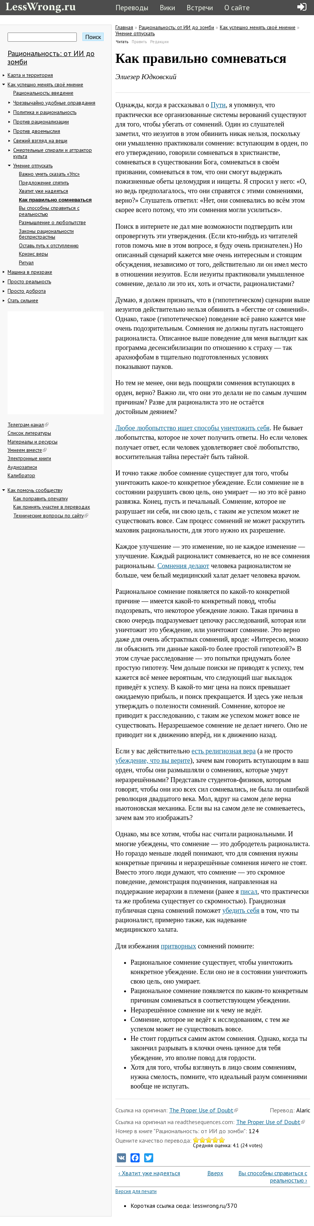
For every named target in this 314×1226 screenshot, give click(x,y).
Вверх (211, 1173)
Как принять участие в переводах (51, 506)
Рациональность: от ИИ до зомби (51, 57)
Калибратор (21, 475)
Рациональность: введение (43, 92)
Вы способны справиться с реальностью (49, 211)
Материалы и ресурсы (33, 441)
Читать (122, 41)
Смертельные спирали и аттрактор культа (52, 153)
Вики (167, 7)
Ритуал (26, 262)
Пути (218, 105)
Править (139, 41)
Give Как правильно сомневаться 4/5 (215, 1140)
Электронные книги (29, 458)
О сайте (237, 7)
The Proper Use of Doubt (203, 1110)
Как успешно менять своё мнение (45, 84)
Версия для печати (136, 1191)
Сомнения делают (183, 566)
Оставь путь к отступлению (49, 245)
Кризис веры (33, 253)
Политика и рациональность (44, 112)
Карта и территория (30, 75)
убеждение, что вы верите (152, 760)
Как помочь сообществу (35, 490)
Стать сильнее (23, 300)
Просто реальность (29, 281)
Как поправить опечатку (40, 498)
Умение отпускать (33, 165)
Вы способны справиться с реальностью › (272, 1177)
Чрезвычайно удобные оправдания (54, 102)
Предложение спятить (44, 182)
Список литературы (29, 432)
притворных (178, 946)
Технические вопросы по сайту (50, 515)
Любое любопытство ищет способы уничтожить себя (192, 428)
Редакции (159, 41)
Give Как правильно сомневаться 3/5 (209, 1140)
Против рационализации (41, 121)
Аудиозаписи (22, 467)
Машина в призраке (30, 272)
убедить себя (241, 910)
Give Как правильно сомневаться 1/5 (196, 1140)
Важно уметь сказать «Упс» (49, 173)
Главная (124, 27)
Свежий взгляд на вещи (40, 140)
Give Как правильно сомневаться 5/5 (222, 1140)
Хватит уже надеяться (43, 190)
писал (249, 891)
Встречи (200, 7)
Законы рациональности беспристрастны (46, 234)
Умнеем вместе (27, 450)
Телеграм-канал (28, 424)
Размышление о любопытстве (52, 222)
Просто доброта (27, 290)
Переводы (131, 7)
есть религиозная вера (223, 751)
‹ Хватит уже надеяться (149, 1173)
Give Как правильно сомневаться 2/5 (202, 1140)
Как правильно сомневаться (55, 200)
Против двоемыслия (36, 131)
